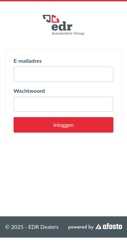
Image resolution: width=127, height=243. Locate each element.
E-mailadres (28, 60)
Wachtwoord (29, 90)
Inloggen (64, 125)
